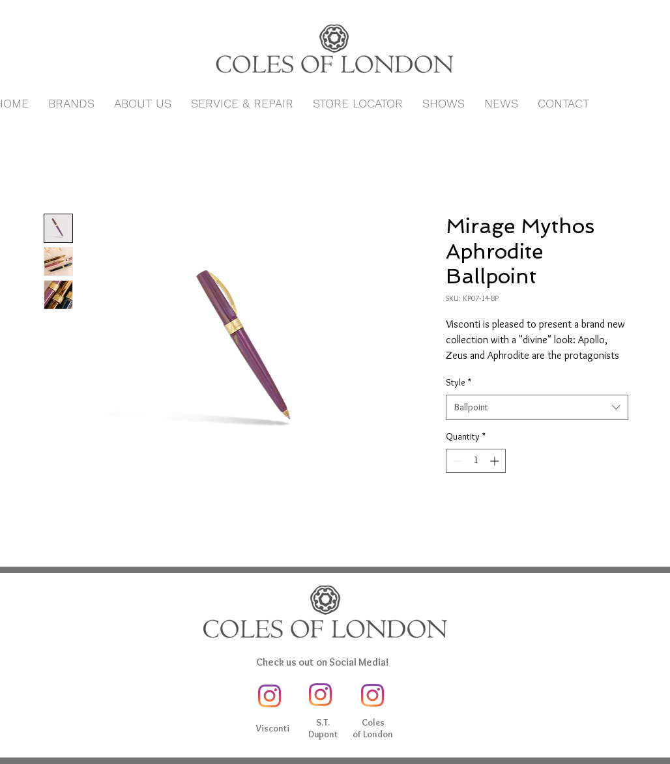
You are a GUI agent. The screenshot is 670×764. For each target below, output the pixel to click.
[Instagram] (269, 696)
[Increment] (496, 460)
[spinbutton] (476, 460)
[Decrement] (456, 460)
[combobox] (537, 407)
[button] (71, 103)
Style (458, 382)
